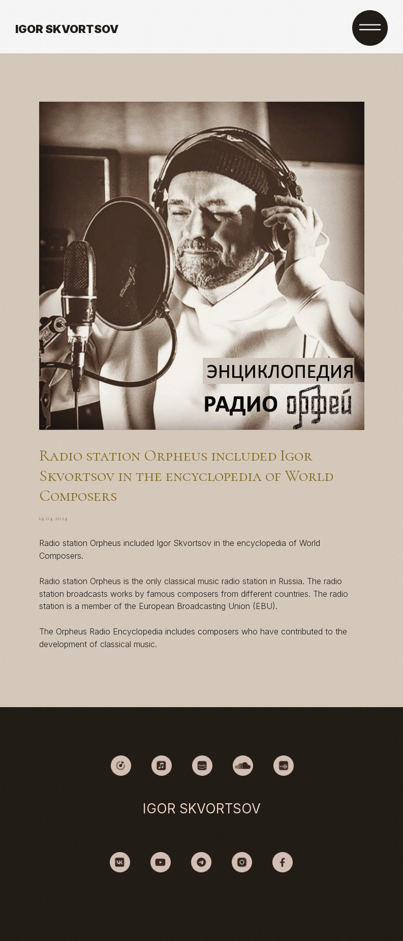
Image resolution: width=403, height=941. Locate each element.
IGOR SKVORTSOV (66, 29)
